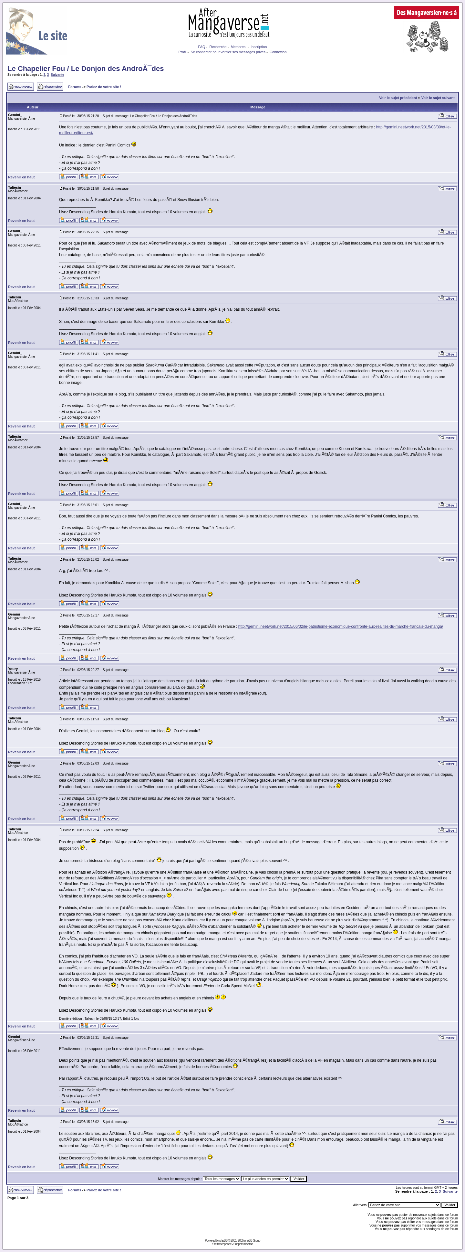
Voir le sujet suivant (438, 98)
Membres (238, 47)
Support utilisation (243, 1244)
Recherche (217, 47)
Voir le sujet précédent (398, 98)
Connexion (278, 52)
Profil (182, 52)
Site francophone (222, 1244)
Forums (74, 87)
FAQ (201, 47)
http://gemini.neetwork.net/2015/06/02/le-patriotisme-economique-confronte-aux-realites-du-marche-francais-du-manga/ (340, 626)
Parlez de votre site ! (104, 87)
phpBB (223, 1240)
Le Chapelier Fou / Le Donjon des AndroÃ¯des (85, 69)
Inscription (259, 47)
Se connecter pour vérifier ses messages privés (228, 52)
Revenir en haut (21, 177)
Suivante (57, 74)
